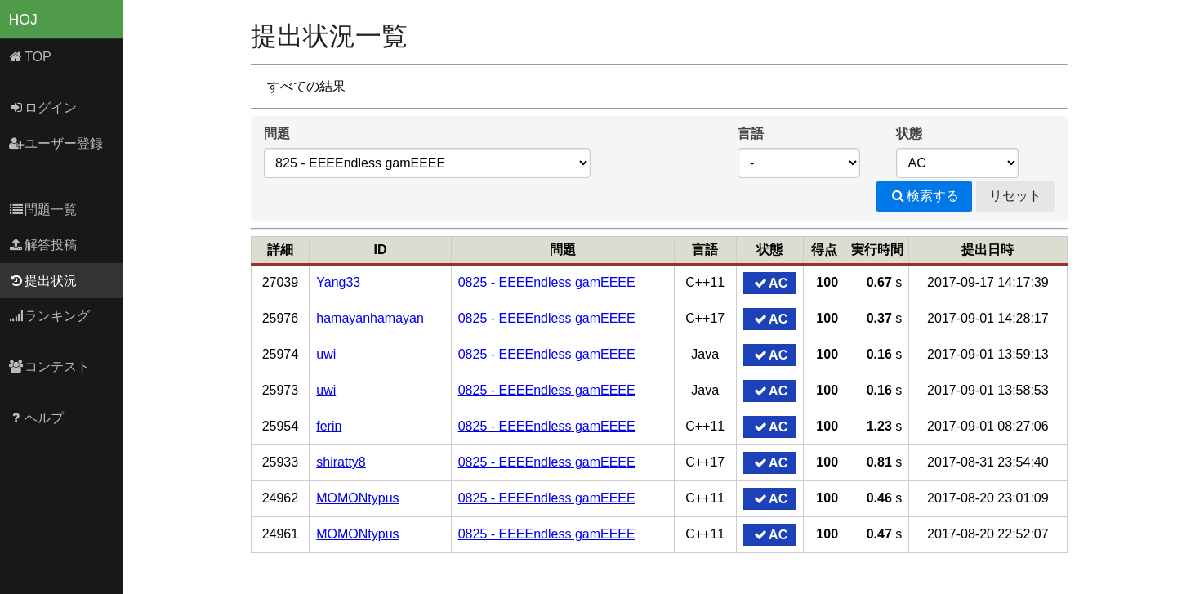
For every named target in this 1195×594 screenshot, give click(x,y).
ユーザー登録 (56, 143)
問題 (277, 134)
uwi (326, 354)
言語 (751, 134)
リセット (1015, 196)
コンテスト (49, 366)
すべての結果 (306, 86)
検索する (924, 196)
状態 (909, 134)
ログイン (43, 107)
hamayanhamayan (370, 318)
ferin (328, 426)
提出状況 (43, 281)
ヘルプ (36, 418)
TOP (29, 57)
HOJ (23, 19)
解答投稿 (43, 245)
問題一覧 (43, 210)
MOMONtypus (357, 498)
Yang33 (338, 282)
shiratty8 (340, 462)
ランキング (49, 316)
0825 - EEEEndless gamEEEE (546, 282)
